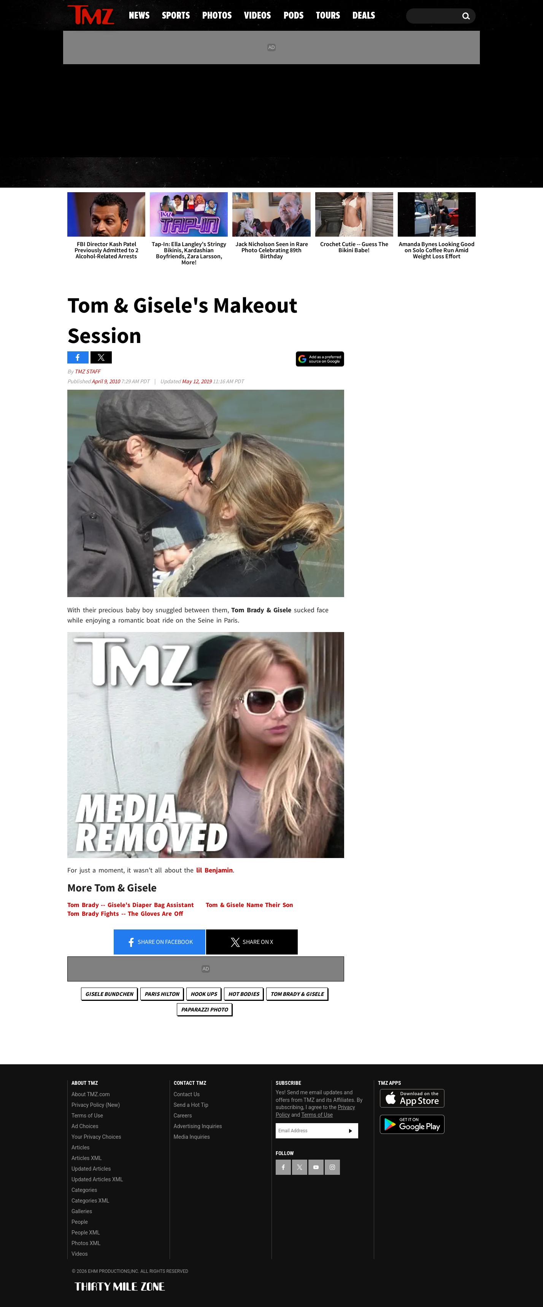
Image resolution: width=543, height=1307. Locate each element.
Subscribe (350, 1130)
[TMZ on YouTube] (316, 1167)
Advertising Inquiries (198, 1126)
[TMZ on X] (85, 109)
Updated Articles (91, 1169)
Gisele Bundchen (109, 993)
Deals (443, 173)
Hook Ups (204, 993)
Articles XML (86, 1158)
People (79, 1222)
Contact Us (187, 1094)
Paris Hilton (161, 993)
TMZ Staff (87, 371)
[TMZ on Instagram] (112, 109)
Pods (331, 173)
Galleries (81, 1211)
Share (160, 942)
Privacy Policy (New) (95, 1105)
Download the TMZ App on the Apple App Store (412, 1098)
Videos (273, 173)
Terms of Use (87, 1116)
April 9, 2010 (106, 381)
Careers (183, 1116)
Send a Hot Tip (191, 1105)
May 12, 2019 (197, 381)
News (85, 173)
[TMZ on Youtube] (98, 109)
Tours (386, 173)
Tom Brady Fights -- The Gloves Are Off (125, 914)
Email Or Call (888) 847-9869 (154, 142)
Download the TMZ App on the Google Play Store (412, 1124)
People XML (85, 1233)
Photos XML (85, 1243)
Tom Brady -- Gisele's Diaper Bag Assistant (130, 905)
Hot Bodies (243, 993)
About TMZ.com (90, 1094)
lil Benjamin (214, 870)
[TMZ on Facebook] (73, 109)
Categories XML (90, 1201)
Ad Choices (84, 1126)
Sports (144, 173)
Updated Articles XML (97, 1179)
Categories (84, 1190)
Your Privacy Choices (96, 1137)
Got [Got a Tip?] (91, 142)
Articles (80, 1147)
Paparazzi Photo (204, 1009)
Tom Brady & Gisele (297, 993)
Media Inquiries (192, 1137)
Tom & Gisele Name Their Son (249, 905)
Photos (209, 173)
